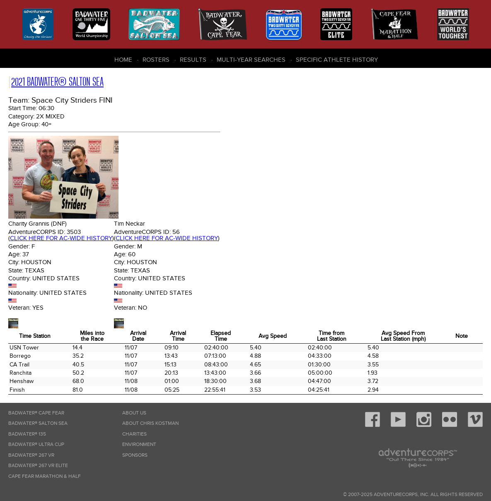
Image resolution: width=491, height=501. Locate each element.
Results (193, 59)
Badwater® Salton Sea (38, 423)
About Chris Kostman (150, 423)
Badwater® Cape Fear (36, 413)
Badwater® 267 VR (31, 455)
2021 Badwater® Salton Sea (57, 82)
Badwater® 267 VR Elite (38, 465)
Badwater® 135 (27, 434)
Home (123, 59)
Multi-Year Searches (251, 59)
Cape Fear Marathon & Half (44, 476)
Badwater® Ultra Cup (36, 444)
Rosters (156, 59)
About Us (134, 413)
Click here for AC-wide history (61, 238)
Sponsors (135, 455)
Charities (134, 434)
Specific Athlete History (337, 59)
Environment (139, 444)
